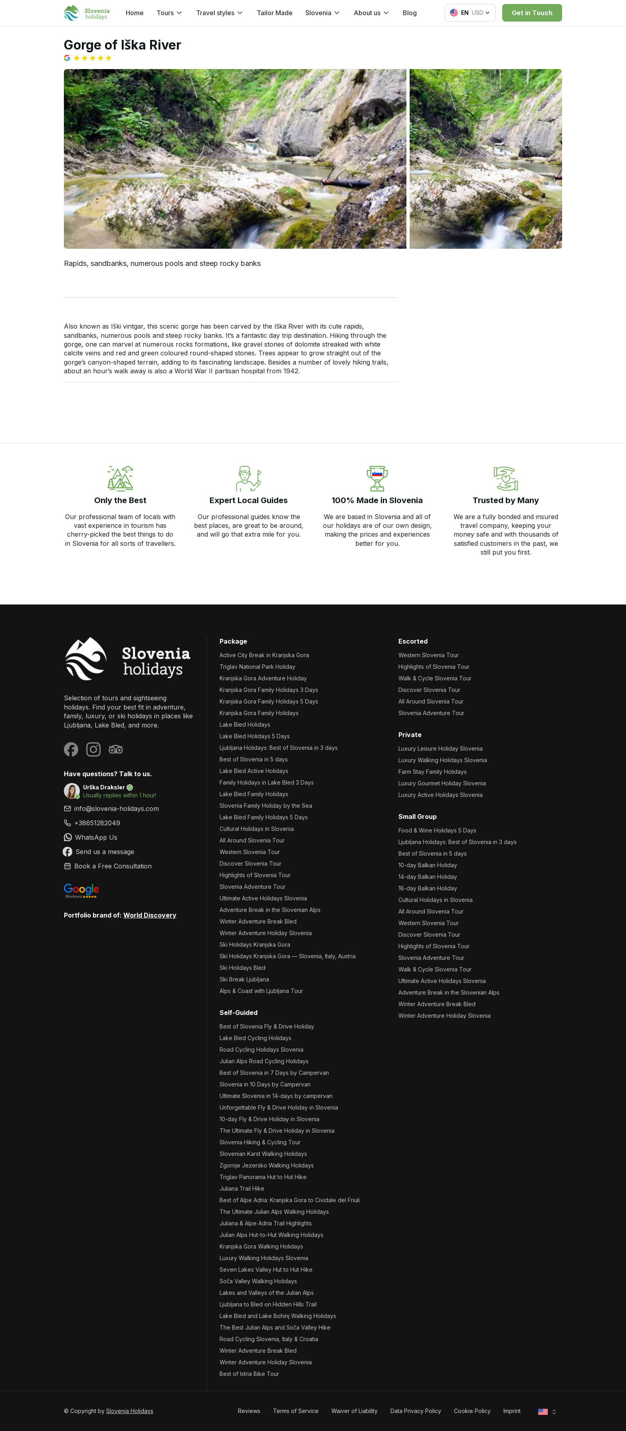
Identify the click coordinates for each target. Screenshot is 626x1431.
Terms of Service (296, 1410)
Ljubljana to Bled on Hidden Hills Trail (268, 1304)
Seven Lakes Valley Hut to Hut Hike (266, 1269)
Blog (410, 13)
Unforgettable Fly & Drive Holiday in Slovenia (279, 1107)
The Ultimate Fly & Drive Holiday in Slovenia (277, 1130)
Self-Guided (239, 1013)
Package (233, 641)
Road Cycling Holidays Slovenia (261, 1049)
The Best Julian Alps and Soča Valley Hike (275, 1327)
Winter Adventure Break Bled (258, 921)
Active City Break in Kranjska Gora (264, 655)
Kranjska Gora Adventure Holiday (263, 678)
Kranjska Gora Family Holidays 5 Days (269, 701)
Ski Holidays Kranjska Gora (255, 944)
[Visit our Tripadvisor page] (116, 749)
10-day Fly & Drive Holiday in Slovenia (269, 1119)
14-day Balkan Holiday (427, 876)
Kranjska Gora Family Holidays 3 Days (269, 689)
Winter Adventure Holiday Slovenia (266, 933)
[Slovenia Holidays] (129, 658)
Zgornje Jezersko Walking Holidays (267, 1165)
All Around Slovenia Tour (252, 840)
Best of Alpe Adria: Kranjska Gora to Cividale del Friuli (290, 1200)
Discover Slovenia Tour (250, 863)
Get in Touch (532, 13)
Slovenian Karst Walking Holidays (263, 1153)
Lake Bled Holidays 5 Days (255, 736)
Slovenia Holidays (129, 1410)
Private (410, 735)
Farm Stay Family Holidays (432, 771)
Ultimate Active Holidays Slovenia (263, 898)
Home (135, 13)
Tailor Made (275, 13)
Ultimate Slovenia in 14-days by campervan (276, 1095)
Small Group (417, 817)
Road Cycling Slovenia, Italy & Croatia (269, 1339)
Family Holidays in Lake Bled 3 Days (267, 782)
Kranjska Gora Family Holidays (259, 713)
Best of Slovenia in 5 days (254, 759)
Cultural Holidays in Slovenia (257, 828)
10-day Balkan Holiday (427, 865)
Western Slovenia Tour (250, 851)
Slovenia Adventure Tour (252, 886)
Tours (169, 13)
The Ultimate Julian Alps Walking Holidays (274, 1211)
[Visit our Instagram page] (93, 749)
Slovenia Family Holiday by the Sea (266, 805)
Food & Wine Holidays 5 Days (437, 830)
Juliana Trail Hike (242, 1188)
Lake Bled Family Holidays (254, 794)
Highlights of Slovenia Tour (255, 875)
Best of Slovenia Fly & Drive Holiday (267, 1026)
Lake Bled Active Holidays (254, 770)
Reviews (249, 1410)
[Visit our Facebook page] (71, 749)
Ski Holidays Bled (242, 967)
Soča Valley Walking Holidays (258, 1281)
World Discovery (149, 915)
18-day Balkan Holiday (427, 888)
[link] (129, 823)
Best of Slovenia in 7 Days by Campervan (274, 1072)
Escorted (413, 641)
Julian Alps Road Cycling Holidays (264, 1061)
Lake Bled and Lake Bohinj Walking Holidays (278, 1315)
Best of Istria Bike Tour (249, 1373)
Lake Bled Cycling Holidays (255, 1038)
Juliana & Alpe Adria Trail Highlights (266, 1223)
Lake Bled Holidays (245, 724)
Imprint (512, 1410)
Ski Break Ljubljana (244, 979)
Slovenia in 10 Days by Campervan (265, 1084)
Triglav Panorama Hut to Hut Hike (263, 1176)
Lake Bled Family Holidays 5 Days (264, 817)
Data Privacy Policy (415, 1410)
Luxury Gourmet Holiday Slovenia (442, 783)
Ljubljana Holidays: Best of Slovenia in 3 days (279, 747)
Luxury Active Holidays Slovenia (440, 794)
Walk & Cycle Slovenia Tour (434, 678)
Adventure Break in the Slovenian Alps (270, 909)
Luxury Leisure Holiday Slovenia (440, 748)
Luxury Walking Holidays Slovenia (264, 1258)
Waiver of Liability (354, 1410)
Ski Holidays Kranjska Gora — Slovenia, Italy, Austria (288, 956)
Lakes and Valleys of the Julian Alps (267, 1292)
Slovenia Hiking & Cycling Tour (260, 1142)
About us (372, 13)
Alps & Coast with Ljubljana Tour (261, 990)
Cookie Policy (472, 1410)
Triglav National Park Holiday (257, 666)
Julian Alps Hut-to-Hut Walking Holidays (271, 1234)
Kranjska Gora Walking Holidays (261, 1246)
